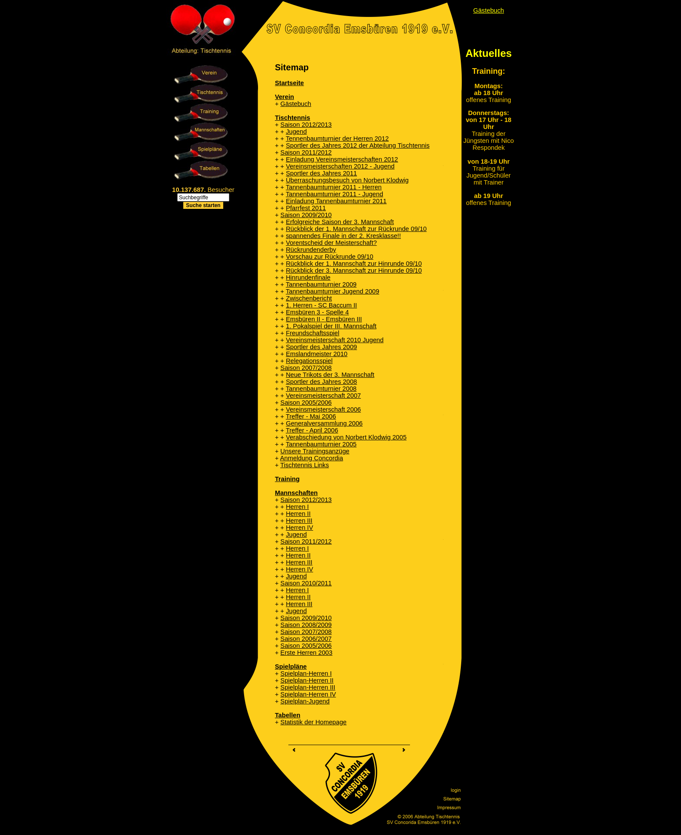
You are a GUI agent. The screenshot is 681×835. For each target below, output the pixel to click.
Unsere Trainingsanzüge (315, 451)
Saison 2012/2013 (306, 124)
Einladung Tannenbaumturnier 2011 (336, 201)
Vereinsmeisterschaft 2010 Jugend (334, 340)
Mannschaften (296, 492)
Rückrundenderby (311, 249)
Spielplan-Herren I (306, 673)
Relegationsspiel (309, 360)
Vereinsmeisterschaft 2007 (323, 395)
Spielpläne (291, 666)
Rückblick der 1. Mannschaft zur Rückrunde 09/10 (356, 228)
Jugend (296, 131)
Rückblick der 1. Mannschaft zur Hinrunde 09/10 (354, 263)
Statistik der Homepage (314, 722)
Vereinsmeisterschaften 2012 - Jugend (340, 166)
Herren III (299, 520)
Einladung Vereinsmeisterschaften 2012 (342, 159)
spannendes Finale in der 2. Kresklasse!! (343, 235)
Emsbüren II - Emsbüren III (324, 319)
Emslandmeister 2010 (316, 353)
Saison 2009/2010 (306, 214)
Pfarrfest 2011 (306, 208)
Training (287, 478)
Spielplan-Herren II (307, 680)
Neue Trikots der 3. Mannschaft (330, 374)
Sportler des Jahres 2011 (321, 173)
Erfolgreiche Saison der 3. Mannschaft (339, 221)
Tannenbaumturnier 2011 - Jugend (334, 194)
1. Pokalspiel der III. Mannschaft (331, 326)
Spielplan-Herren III (308, 687)
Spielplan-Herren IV (308, 694)
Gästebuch (296, 103)
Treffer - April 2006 (312, 430)
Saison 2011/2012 (306, 152)
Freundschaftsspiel (312, 333)
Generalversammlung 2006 (324, 423)
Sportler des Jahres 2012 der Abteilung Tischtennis (358, 145)
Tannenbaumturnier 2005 (321, 444)
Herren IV (299, 527)
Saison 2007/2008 (306, 367)
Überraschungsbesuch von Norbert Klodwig (347, 180)
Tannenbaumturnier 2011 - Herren (334, 187)
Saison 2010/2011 (306, 583)
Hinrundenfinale (308, 277)
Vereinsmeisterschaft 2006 (323, 409)
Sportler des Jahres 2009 (321, 346)
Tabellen (287, 715)
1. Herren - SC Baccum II (321, 305)
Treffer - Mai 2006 (311, 416)
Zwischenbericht (309, 298)
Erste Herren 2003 (307, 652)
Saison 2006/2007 (306, 638)
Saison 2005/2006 (306, 402)
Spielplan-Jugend (305, 701)
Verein (284, 96)
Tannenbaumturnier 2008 (321, 388)
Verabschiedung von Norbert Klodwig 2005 (346, 437)
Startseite (289, 82)
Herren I (297, 506)
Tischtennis (292, 117)
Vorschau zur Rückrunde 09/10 (329, 256)
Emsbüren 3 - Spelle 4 (317, 312)
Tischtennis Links (304, 465)
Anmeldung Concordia (311, 458)
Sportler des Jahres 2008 (321, 381)
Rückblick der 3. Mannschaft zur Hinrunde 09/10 (354, 270)
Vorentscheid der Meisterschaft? (331, 242)
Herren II (298, 513)
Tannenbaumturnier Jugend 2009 (332, 291)
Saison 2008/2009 (306, 624)
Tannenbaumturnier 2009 (321, 284)
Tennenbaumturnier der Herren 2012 (337, 138)
